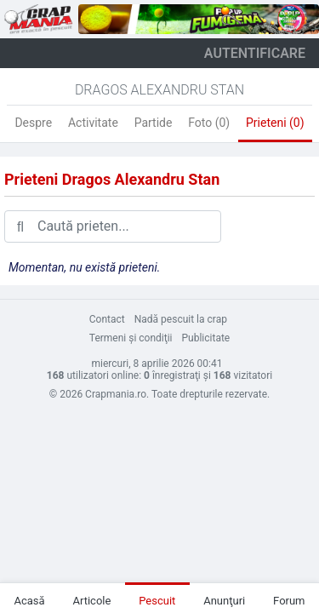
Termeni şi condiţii (131, 338)
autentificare (254, 53)
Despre (33, 122)
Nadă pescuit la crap (180, 319)
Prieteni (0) (275, 122)
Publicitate (206, 338)
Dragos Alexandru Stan (159, 90)
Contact (107, 319)
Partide (153, 122)
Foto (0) (209, 122)
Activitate (93, 122)
